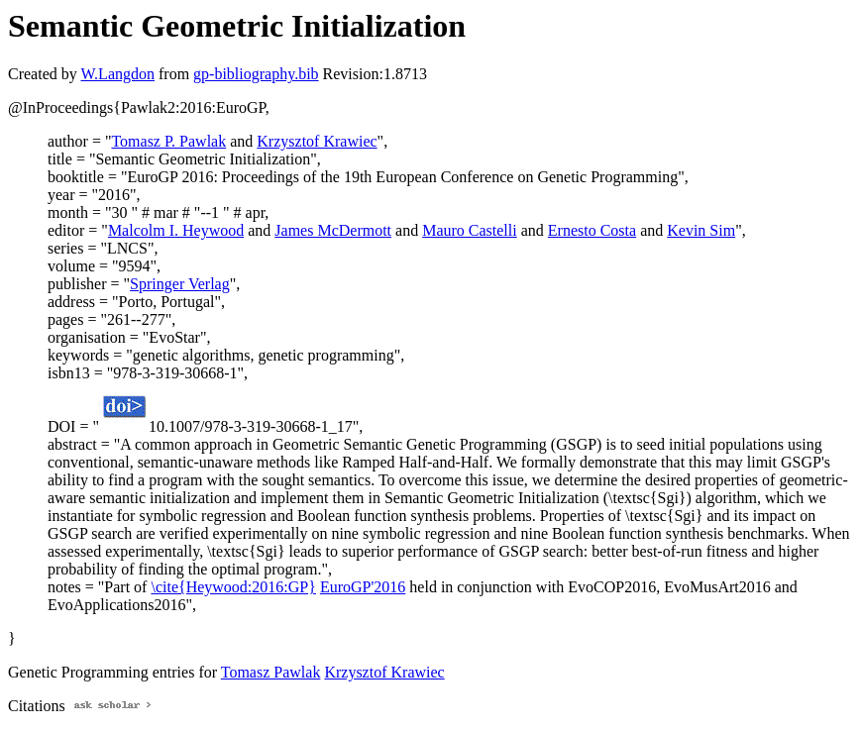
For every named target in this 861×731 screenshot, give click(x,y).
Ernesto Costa (592, 230)
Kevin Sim (701, 230)
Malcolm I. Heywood (176, 230)
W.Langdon (117, 73)
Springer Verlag (180, 283)
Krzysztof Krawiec (317, 141)
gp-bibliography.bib (256, 73)
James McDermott (332, 230)
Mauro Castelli (469, 230)
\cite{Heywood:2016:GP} (233, 586)
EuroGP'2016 (362, 586)
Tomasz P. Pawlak (168, 141)
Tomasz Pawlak (271, 672)
